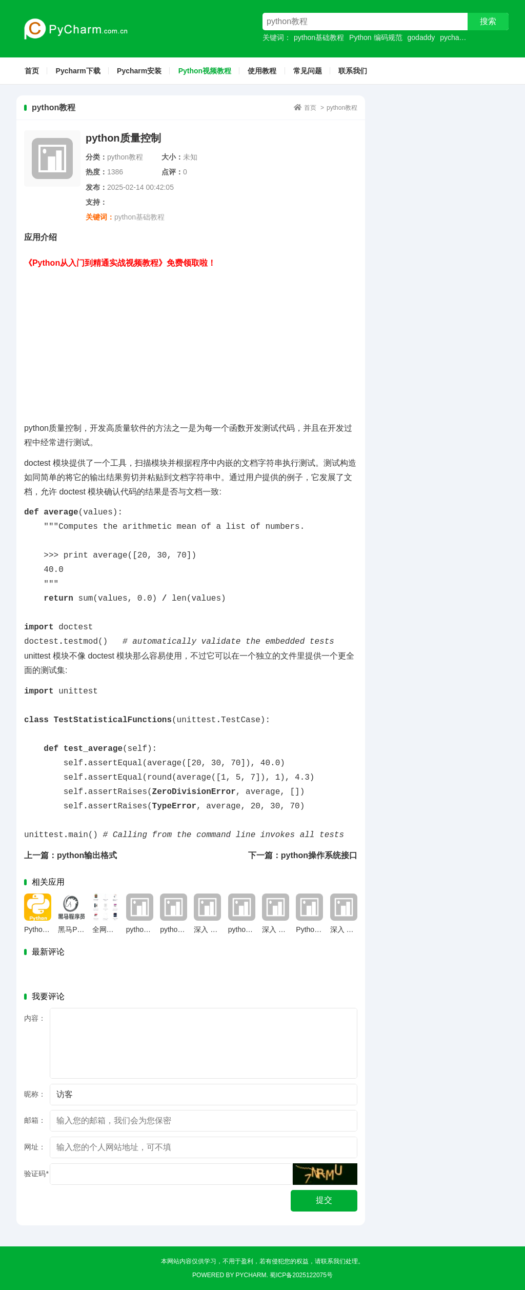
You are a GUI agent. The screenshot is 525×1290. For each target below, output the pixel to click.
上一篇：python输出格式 (70, 855)
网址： (35, 1147)
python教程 (342, 107)
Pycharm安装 (139, 71)
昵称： (35, 1094)
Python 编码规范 (375, 37)
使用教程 (262, 71)
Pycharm (251, 1275)
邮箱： (35, 1120)
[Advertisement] (190, 342)
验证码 (36, 1173)
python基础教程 (319, 37)
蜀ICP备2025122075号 (301, 1275)
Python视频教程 (204, 71)
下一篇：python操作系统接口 (302, 855)
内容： (35, 1018)
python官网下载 (253, 929)
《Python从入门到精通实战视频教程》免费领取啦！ (120, 263)
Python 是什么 (318, 929)
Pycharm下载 (78, 71)
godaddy (421, 37)
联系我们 (352, 71)
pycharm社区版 (464, 37)
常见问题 (307, 71)
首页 (32, 71)
